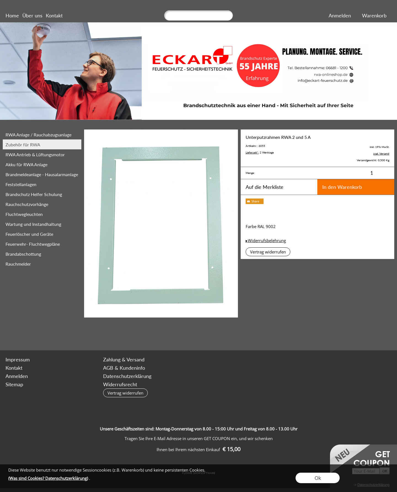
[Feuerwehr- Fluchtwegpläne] (42, 244)
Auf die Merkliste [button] (264, 187)
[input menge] (371, 173)
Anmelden (340, 15)
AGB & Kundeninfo (124, 368)
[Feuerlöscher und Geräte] (42, 234)
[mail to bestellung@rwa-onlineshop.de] (59, 335)
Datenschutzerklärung (127, 376)
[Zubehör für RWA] (42, 144)
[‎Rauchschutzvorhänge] (42, 204)
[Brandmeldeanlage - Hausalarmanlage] (42, 174)
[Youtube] (89, 335)
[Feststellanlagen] (42, 184)
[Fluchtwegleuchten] (42, 214)
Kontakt (54, 15)
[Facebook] (74, 335)
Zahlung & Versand (123, 359)
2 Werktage (260, 152)
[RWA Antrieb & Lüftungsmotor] (42, 154)
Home (12, 15)
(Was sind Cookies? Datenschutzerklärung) (48, 478)
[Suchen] (198, 15)
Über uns (32, 15)
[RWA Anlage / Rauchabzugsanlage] (42, 134)
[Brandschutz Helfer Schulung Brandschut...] (42, 194)
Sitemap (14, 384)
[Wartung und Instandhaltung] (42, 224)
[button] (268, 251)
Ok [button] (318, 478)
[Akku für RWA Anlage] (42, 164)
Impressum (18, 359)
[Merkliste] (356, 15)
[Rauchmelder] (42, 264)
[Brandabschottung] (42, 254)
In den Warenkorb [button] (342, 187)
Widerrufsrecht (120, 384)
